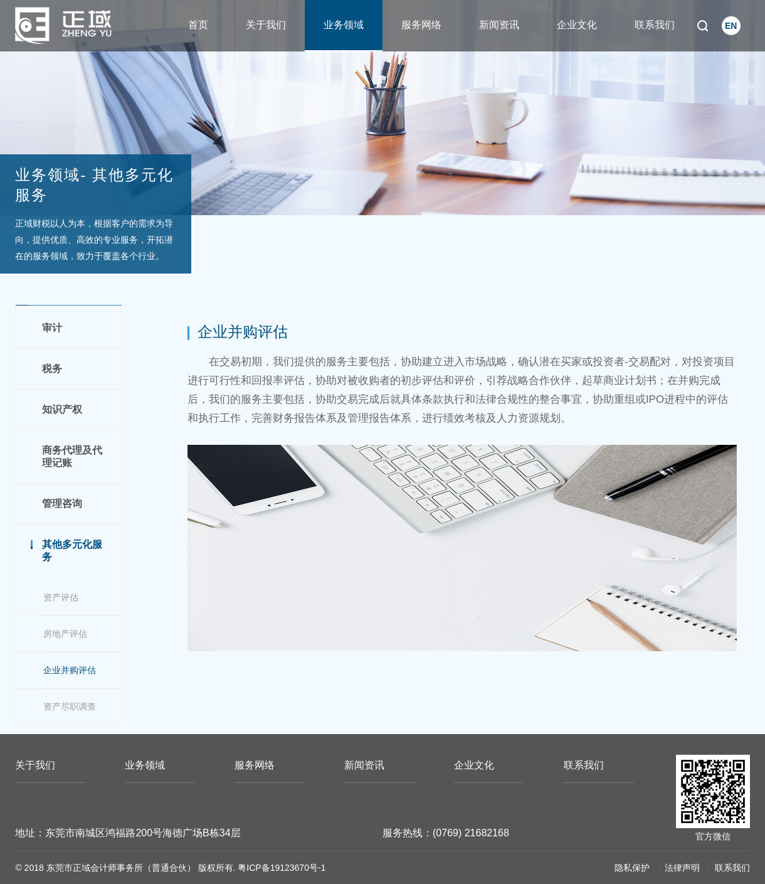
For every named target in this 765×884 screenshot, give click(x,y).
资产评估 (60, 597)
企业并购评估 (69, 670)
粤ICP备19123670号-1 (281, 868)
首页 (198, 24)
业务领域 (344, 24)
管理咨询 (62, 503)
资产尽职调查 (69, 706)
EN (731, 26)
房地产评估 (65, 634)
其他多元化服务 (72, 550)
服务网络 (421, 24)
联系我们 (655, 24)
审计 (52, 327)
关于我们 (266, 24)
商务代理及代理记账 (72, 456)
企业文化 (577, 24)
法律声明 (682, 868)
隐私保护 (632, 868)
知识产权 (62, 409)
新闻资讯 (499, 24)
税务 (52, 368)
